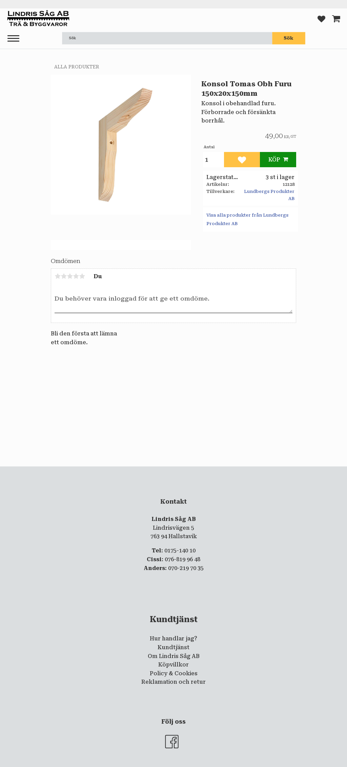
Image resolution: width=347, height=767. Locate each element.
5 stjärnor (82, 276)
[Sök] (288, 38)
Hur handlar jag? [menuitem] (173, 638)
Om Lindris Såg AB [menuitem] (174, 656)
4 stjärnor (76, 276)
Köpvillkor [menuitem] (173, 664)
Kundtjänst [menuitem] (173, 647)
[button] (13, 39)
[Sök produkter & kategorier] (167, 38)
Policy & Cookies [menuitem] (174, 673)
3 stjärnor (70, 276)
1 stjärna (58, 276)
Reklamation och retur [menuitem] (173, 682)
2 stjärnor (64, 276)
